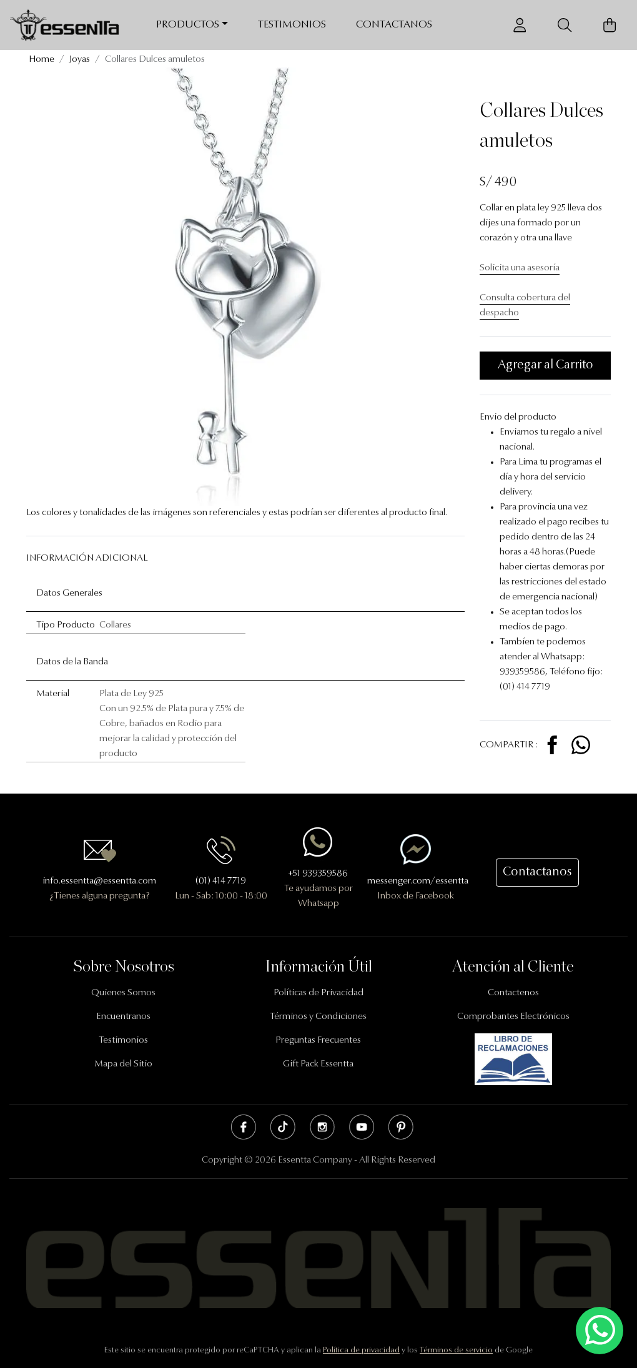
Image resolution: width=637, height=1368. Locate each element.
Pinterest (400, 1127)
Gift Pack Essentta (318, 1064)
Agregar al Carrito (545, 365)
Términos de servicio (456, 1350)
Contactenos (513, 993)
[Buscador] (564, 25)
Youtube (361, 1127)
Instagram (322, 1127)
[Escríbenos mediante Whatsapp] (600, 1331)
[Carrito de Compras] (609, 25)
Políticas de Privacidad (318, 993)
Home (41, 59)
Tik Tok (282, 1127)
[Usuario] (519, 25)
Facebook (243, 1127)
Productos (187, 24)
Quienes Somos (123, 993)
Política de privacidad (361, 1350)
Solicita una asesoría (520, 268)
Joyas (79, 59)
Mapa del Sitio (123, 1064)
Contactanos (394, 24)
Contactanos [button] (537, 872)
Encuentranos (123, 1016)
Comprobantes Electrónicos (513, 1016)
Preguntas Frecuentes (318, 1040)
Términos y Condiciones (318, 1016)
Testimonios (292, 24)
